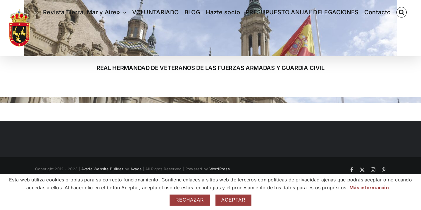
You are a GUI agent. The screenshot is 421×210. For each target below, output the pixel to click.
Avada (136, 169)
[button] (407, 12)
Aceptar (233, 199)
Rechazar (189, 199)
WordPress (219, 169)
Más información (369, 187)
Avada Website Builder (102, 169)
